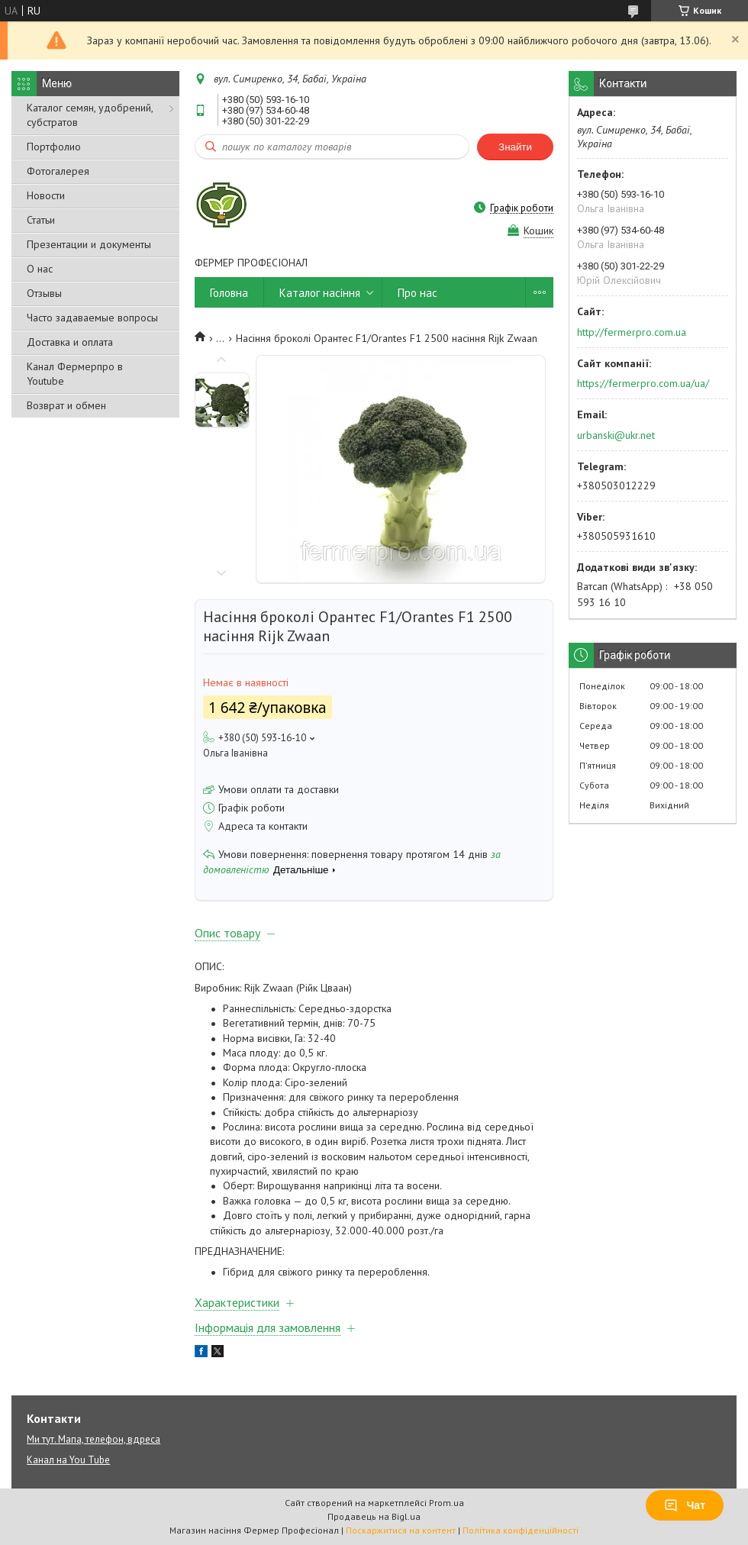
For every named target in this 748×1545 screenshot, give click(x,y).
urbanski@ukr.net (616, 435)
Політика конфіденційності (521, 1530)
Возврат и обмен (66, 405)
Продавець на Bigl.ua (374, 1516)
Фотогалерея (58, 171)
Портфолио (54, 146)
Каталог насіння (319, 292)
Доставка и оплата (70, 342)
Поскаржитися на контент (401, 1530)
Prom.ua (446, 1502)
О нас (40, 269)
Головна (229, 292)
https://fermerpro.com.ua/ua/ (643, 383)
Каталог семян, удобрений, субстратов (90, 115)
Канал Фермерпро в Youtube (75, 374)
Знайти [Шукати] (515, 147)
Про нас (417, 292)
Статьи (41, 220)
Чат (684, 1505)
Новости (46, 195)
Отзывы (44, 293)
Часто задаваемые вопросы (92, 317)
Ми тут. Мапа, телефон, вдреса (93, 1439)
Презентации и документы (89, 244)
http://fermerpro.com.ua (631, 332)
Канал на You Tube (68, 1459)
